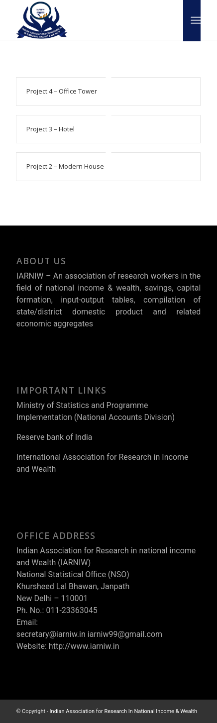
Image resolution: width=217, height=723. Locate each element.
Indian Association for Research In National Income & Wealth (123, 711)
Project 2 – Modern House (65, 166)
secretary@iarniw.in (51, 634)
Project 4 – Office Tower (61, 91)
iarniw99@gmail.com (125, 634)
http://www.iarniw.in (84, 646)
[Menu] (195, 20)
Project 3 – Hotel (50, 128)
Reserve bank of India (54, 437)
